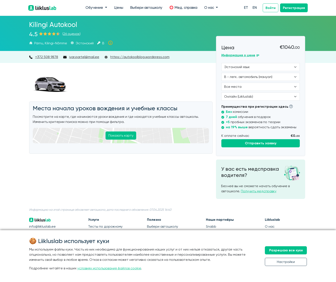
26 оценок (71, 34)
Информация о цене (238, 55)
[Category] (260, 77)
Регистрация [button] (294, 8)
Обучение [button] (95, 8)
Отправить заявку (260, 143)
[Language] (260, 67)
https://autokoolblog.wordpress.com (140, 57)
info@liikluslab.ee (42, 226)
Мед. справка (183, 7)
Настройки (286, 262)
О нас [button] (209, 8)
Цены (118, 8)
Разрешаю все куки (286, 250)
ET (246, 8)
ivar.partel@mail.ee (84, 57)
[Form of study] (260, 97)
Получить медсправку (258, 191)
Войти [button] (271, 8)
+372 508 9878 (46, 57)
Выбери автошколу (146, 8)
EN (254, 8)
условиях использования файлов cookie (109, 268)
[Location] (260, 87)
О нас (269, 226)
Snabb (211, 226)
